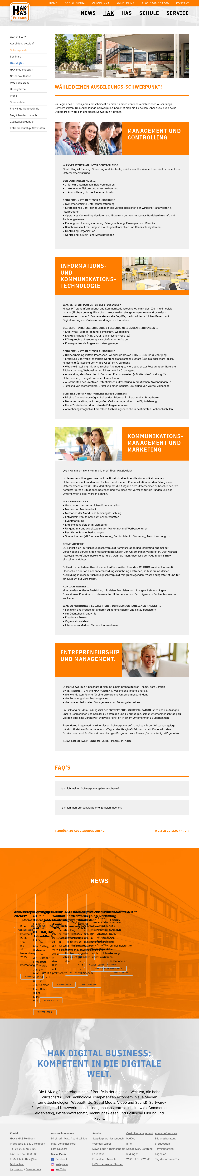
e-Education (162, 1113)
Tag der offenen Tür (167, 1129)
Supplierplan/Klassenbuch (108, 1108)
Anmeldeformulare (166, 1103)
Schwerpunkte (18, 50)
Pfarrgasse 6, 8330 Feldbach (27, 1113)
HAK (108, 13)
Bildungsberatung (165, 1108)
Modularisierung (19, 82)
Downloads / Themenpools (108, 1118)
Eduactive (98, 1124)
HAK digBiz (17, 63)
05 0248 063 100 (25, 1118)
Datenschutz (33, 1139)
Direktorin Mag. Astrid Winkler (69, 1108)
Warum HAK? (18, 37)
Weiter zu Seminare (170, 830)
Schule (149, 13)
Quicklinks (100, 3)
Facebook (59, 1129)
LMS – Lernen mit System (107, 1134)
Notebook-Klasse (20, 76)
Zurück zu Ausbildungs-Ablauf (81, 830)
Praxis (13, 95)
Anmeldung (125, 3)
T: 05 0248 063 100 (155, 3)
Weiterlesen (28, 954)
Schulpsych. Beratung (139, 1118)
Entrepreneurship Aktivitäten (27, 128)
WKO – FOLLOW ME (138, 1129)
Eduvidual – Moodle (104, 1129)
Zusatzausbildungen (22, 121)
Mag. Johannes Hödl (63, 1113)
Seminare (15, 56)
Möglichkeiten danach (23, 115)
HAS (126, 13)
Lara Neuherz (59, 1118)
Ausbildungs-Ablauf (22, 43)
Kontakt (182, 3)
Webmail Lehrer (101, 1113)
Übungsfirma (18, 89)
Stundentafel (17, 102)
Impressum (16, 1139)
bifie (129, 1113)
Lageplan (160, 1124)
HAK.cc (130, 1108)
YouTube (58, 1139)
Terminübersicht (165, 1118)
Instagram (59, 1134)
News (88, 13)
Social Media (75, 3)
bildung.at (132, 1124)
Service (178, 13)
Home (53, 3)
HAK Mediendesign (21, 69)
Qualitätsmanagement (139, 1103)
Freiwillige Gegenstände (24, 108)
